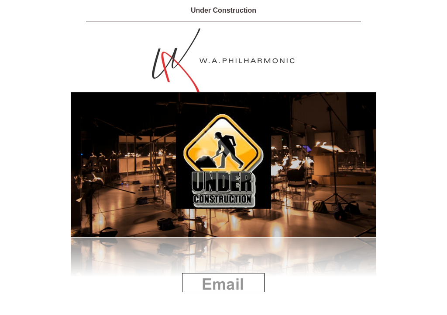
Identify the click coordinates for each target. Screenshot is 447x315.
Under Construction (223, 10)
